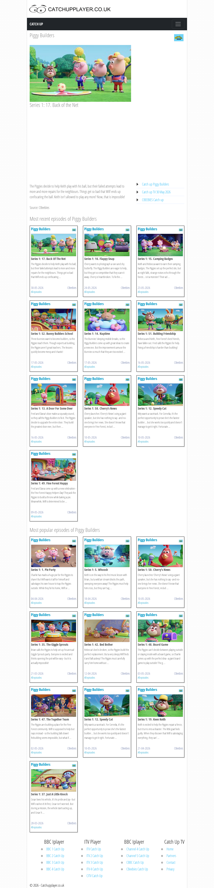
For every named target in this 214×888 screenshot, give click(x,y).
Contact (171, 862)
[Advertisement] (80, 141)
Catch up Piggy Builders (155, 184)
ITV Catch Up (93, 849)
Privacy (170, 869)
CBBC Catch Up (135, 862)
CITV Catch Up (94, 875)
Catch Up (36, 24)
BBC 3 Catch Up (55, 862)
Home (170, 849)
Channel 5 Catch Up (137, 855)
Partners (171, 855)
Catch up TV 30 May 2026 (156, 192)
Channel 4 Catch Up (137, 849)
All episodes (36, 292)
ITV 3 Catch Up (94, 862)
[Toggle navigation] (178, 24)
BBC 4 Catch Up (55, 869)
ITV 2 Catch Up (94, 855)
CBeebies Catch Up (137, 869)
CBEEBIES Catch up (153, 199)
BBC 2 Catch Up (55, 855)
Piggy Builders (42, 35)
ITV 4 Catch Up (94, 869)
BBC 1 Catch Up (55, 849)
